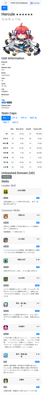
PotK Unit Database (19, 3)
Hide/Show (6, 177)
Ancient (9, 102)
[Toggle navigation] (6, 3)
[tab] (4, 8)
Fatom (3, 102)
